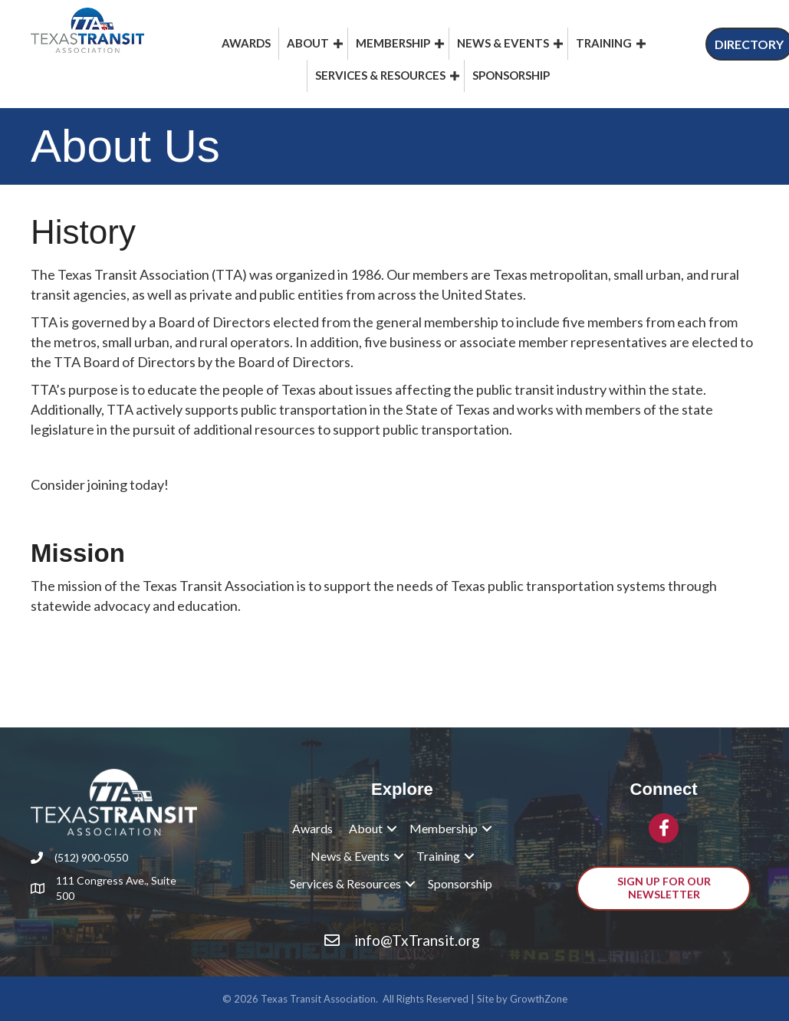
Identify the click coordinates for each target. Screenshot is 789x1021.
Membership (393, 43)
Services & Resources (380, 75)
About (308, 43)
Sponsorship (511, 75)
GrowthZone (538, 999)
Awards (246, 43)
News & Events (503, 43)
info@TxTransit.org (417, 940)
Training (604, 43)
